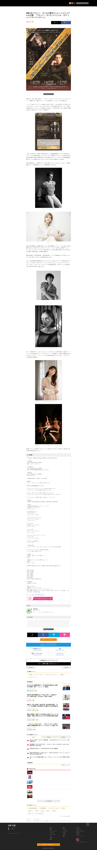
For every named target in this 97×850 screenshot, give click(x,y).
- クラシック (52, 832)
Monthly (63, 737)
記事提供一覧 (78, 829)
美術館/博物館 (42, 808)
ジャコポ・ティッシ (32, 677)
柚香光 (62, 674)
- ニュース (64, 829)
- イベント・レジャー (53, 831)
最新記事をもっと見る (65, 765)
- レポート (64, 832)
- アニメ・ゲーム (52, 834)
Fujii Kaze (53, 810)
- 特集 (64, 835)
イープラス (29, 819)
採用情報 (77, 832)
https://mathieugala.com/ (40, 594)
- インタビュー (65, 831)
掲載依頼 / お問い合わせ (80, 831)
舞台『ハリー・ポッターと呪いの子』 (36, 813)
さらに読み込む (52, 801)
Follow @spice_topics (37, 650)
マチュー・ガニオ (38, 674)
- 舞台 (51, 829)
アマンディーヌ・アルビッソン (51, 674)
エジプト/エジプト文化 (53, 808)
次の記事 (67, 667)
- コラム (64, 834)
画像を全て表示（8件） (48, 629)
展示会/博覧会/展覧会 (32, 808)
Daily (34, 737)
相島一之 (30, 810)
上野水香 (30, 674)
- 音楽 (51, 827)
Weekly (48, 737)
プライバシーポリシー (80, 835)
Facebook (12, 828)
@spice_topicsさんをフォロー (14, 833)
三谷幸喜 (62, 808)
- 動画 (64, 827)
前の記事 (30, 667)
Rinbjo (47, 810)
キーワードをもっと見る (65, 816)
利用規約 (77, 834)
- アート (51, 835)
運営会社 (77, 827)
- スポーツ (51, 837)
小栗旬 (36, 810)
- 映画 (51, 839)
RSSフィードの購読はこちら (49, 639)
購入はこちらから (43, 598)
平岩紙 (42, 810)
